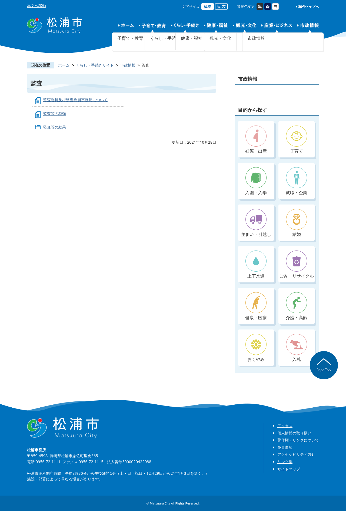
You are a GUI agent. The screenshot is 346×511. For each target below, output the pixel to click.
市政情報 (127, 65)
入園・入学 (256, 181)
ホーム (63, 65)
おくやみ (256, 348)
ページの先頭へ (324, 365)
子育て (296, 140)
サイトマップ (288, 469)
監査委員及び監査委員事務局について (75, 99)
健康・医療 (256, 306)
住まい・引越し (256, 223)
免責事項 (284, 447)
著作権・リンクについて (298, 440)
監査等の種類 (54, 113)
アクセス (284, 425)
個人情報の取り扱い (294, 433)
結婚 (296, 223)
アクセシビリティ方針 (296, 454)
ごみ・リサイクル (296, 264)
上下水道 (256, 264)
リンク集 (284, 461)
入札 (296, 348)
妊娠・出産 (256, 140)
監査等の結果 (54, 127)
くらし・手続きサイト (95, 65)
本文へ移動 (36, 5)
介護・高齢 (296, 306)
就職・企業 (296, 181)
